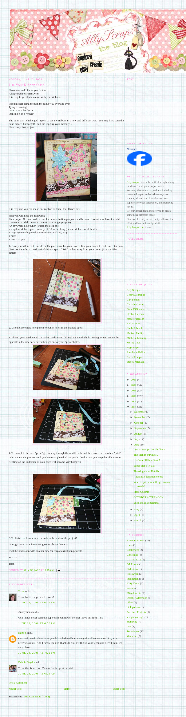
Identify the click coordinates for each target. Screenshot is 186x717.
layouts (131, 588)
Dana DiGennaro (136, 309)
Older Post (118, 688)
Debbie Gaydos (26, 662)
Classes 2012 (134, 559)
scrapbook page (135, 617)
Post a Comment (18, 682)
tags (129, 626)
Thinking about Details (146, 471)
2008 (134, 406)
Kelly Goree (133, 323)
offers (130, 602)
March (138, 520)
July (136, 439)
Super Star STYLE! (144, 465)
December (140, 411)
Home (67, 688)
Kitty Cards (133, 583)
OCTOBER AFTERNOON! (149, 497)
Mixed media (134, 593)
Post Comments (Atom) (37, 696)
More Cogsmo (141, 491)
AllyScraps (133, 182)
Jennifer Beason (135, 318)
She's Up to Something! (146, 502)
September (140, 428)
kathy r (22, 632)
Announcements (136, 540)
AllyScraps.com (135, 227)
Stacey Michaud (136, 361)
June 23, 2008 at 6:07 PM (37, 602)
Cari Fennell (134, 299)
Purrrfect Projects (136, 612)
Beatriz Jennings (136, 294)
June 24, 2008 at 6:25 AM (37, 673)
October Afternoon (137, 597)
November (140, 417)
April (137, 514)
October (139, 422)
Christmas (132, 554)
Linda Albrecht (135, 328)
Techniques (133, 631)
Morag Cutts (134, 342)
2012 (134, 385)
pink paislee (133, 607)
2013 (134, 379)
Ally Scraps (133, 289)
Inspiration (133, 578)
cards (129, 545)
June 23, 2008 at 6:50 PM (37, 623)
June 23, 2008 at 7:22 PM (37, 652)
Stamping (132, 621)
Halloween (133, 573)
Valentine (132, 636)
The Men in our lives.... (146, 454)
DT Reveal (133, 564)
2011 (134, 390)
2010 (134, 396)
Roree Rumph (134, 357)
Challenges (133, 549)
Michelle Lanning (136, 337)
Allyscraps (132, 149)
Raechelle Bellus (136, 352)
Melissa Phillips (135, 333)
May (137, 509)
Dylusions (132, 569)
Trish (21, 591)
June (137, 444)
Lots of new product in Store (149, 449)
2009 (134, 401)
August (138, 433)
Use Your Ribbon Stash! (147, 460)
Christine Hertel (135, 304)
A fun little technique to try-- (149, 476)
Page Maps (133, 347)
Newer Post (15, 688)
